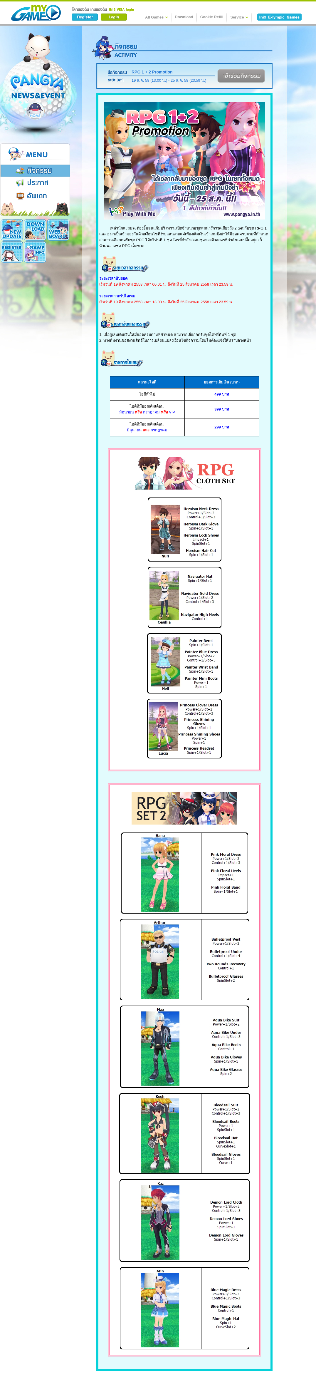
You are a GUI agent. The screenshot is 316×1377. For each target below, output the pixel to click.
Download (184, 17)
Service (239, 17)
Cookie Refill (211, 17)
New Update (12, 230)
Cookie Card (35, 252)
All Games (156, 17)
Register (58, 230)
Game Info (12, 252)
